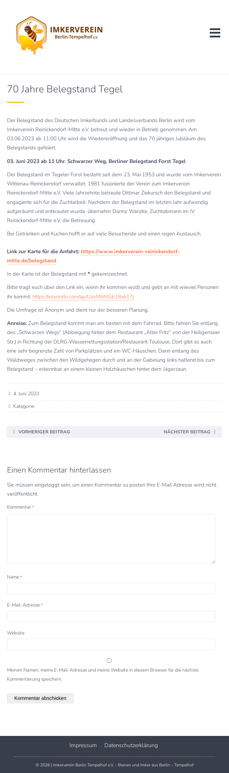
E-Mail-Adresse (25, 605)
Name (14, 577)
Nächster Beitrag (187, 432)
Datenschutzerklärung (131, 745)
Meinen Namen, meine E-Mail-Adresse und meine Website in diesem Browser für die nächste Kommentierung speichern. (103, 674)
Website (15, 633)
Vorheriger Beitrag (44, 432)
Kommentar (20, 507)
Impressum (83, 745)
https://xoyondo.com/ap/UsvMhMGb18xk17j (83, 296)
